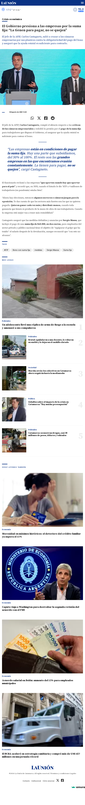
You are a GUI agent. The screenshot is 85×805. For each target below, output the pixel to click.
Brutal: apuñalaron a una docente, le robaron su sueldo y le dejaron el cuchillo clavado (51, 341)
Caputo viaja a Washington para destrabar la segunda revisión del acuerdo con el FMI (40, 608)
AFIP (6, 250)
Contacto (26, 781)
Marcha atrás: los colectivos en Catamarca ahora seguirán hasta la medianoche (49, 372)
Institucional (36, 781)
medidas (38, 250)
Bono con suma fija (21, 250)
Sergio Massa (53, 250)
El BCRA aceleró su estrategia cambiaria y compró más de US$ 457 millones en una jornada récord (41, 755)
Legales (73, 773)
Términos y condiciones (59, 773)
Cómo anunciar (48, 781)
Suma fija (67, 250)
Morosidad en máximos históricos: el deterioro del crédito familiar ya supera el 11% (41, 535)
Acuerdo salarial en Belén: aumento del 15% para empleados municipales (37, 682)
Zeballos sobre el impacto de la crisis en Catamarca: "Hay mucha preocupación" (48, 403)
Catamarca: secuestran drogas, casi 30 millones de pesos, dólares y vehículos (47, 434)
